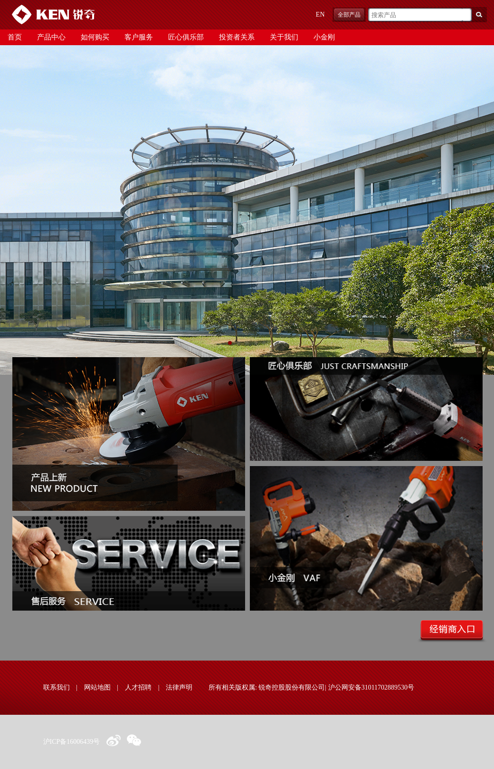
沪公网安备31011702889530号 (371, 687)
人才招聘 (138, 687)
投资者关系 (237, 37)
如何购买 (95, 37)
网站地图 (97, 687)
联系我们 (56, 687)
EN (320, 14)
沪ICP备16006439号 (71, 741)
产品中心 (51, 37)
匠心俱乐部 (186, 37)
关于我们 (284, 37)
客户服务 (138, 37)
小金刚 (324, 37)
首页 (15, 37)
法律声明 (179, 687)
